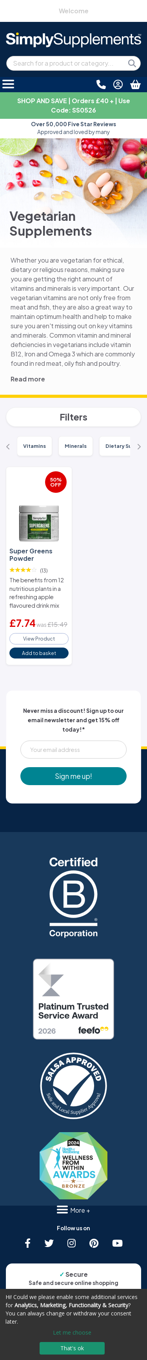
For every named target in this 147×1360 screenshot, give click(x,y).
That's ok (72, 1348)
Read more (28, 379)
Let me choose (72, 1332)
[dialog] (73, 1324)
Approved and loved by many (73, 128)
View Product (39, 638)
